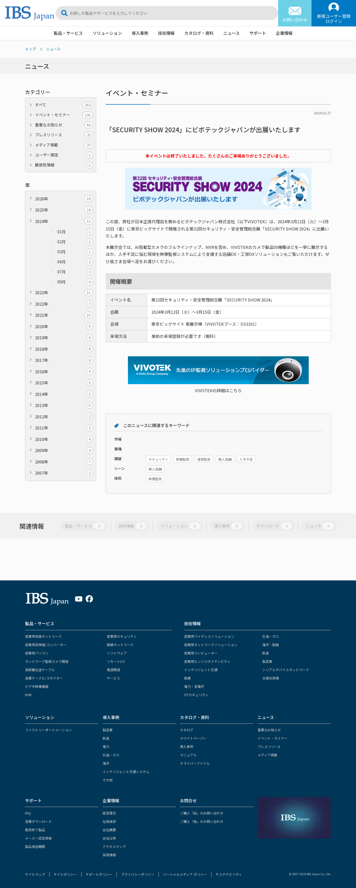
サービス (113, 678)
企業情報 (284, 33)
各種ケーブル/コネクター (44, 678)
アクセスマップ (114, 846)
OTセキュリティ (196, 694)
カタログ (186, 729)
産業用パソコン (36, 653)
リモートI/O (116, 661)
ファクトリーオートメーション (48, 729)
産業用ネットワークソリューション (211, 644)
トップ (30, 48)
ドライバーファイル (195, 763)
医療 (187, 678)
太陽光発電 (270, 678)
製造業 (267, 661)
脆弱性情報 (64, 165)
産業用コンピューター (200, 653)
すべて (64, 105)
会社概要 (109, 829)
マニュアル (188, 754)
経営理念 (109, 813)
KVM (28, 694)
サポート (257, 33)
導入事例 (140, 33)
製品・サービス (68, 33)
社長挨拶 (109, 821)
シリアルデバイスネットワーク (285, 669)
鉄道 (265, 653)
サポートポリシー (99, 874)
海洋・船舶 (270, 644)
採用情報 (109, 854)
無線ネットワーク (120, 644)
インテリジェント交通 (200, 669)
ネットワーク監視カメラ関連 (46, 661)
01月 (75, 232)
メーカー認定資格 (38, 838)
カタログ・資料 (199, 33)
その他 (108, 779)
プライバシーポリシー (137, 874)
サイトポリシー (65, 874)
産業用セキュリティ (122, 636)
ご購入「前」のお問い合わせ (201, 813)
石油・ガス (270, 636)
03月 (75, 252)
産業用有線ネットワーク (43, 636)
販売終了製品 (35, 829)
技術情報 (166, 33)
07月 (75, 272)
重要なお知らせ (64, 125)
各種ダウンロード (38, 821)
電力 (106, 746)
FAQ (28, 813)
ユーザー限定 (64, 155)
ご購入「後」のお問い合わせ (201, 821)
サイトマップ (35, 874)
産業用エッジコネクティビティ (207, 661)
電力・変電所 (194, 686)
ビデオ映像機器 (36, 686)
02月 (75, 242)
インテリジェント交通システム (126, 771)
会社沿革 (109, 838)
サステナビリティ (229, 874)
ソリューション (107, 33)
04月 (75, 262)
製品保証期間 (35, 846)
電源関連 (113, 669)
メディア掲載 (64, 145)
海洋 (106, 763)
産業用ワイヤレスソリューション (209, 636)
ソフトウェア (117, 653)
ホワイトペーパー (193, 738)
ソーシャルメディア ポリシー (185, 874)
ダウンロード (274, 526)
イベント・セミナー (64, 115)
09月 (75, 282)
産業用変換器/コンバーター (45, 644)
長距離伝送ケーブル (40, 669)
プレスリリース (64, 135)
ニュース (231, 33)
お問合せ (188, 800)
